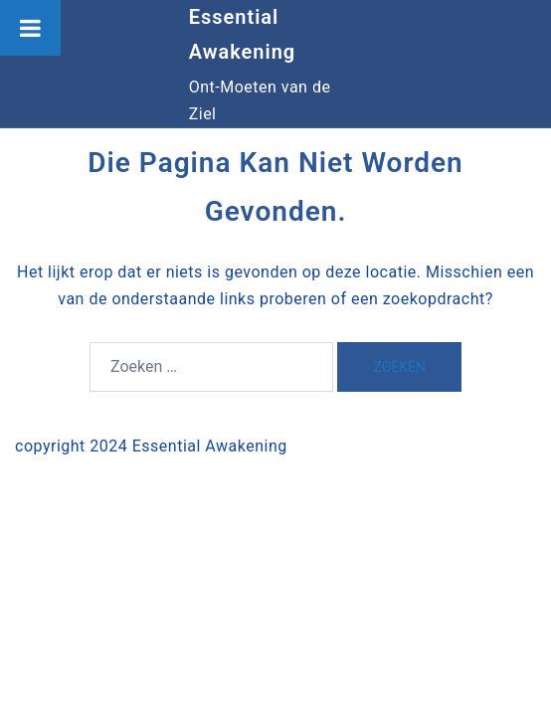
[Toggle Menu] (30, 28)
